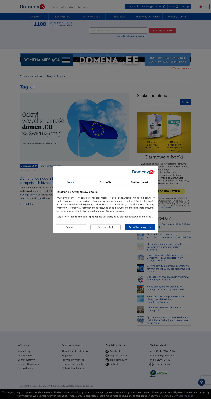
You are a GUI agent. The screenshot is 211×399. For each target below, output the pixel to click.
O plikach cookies (140, 181)
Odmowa (71, 227)
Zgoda (70, 181)
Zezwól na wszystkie (140, 227)
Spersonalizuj (105, 227)
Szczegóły (105, 181)
